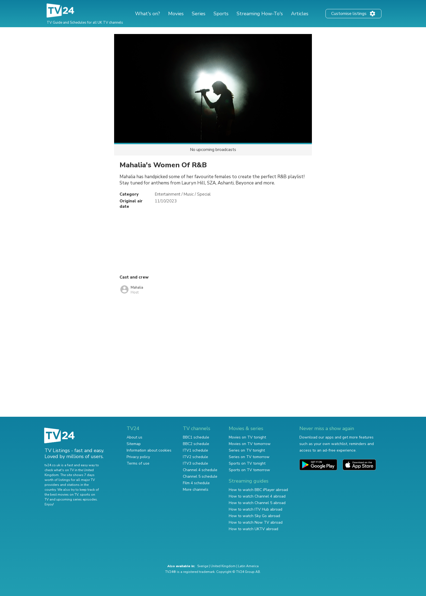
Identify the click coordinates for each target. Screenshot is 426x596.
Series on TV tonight (247, 450)
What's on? (147, 13)
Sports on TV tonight (247, 463)
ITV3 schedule (195, 463)
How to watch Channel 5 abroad (257, 502)
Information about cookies (149, 450)
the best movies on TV (61, 494)
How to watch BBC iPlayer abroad (258, 489)
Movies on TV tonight (247, 437)
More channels (195, 489)
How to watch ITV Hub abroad (255, 509)
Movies (176, 13)
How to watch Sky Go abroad (254, 515)
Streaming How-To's (260, 13)
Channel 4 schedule (200, 470)
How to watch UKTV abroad (253, 529)
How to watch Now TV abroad (256, 522)
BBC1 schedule (196, 437)
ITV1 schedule (195, 450)
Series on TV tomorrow (249, 456)
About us (134, 437)
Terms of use (138, 463)
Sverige (202, 566)
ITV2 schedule (195, 456)
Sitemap (134, 443)
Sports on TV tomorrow (249, 470)
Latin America (248, 566)
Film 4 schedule (196, 483)
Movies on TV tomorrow (250, 443)
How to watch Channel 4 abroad (257, 496)
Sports (221, 13)
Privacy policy (138, 456)
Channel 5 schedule (200, 476)
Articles (299, 13)
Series (198, 13)
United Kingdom (223, 566)
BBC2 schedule (196, 443)
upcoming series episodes (76, 499)
